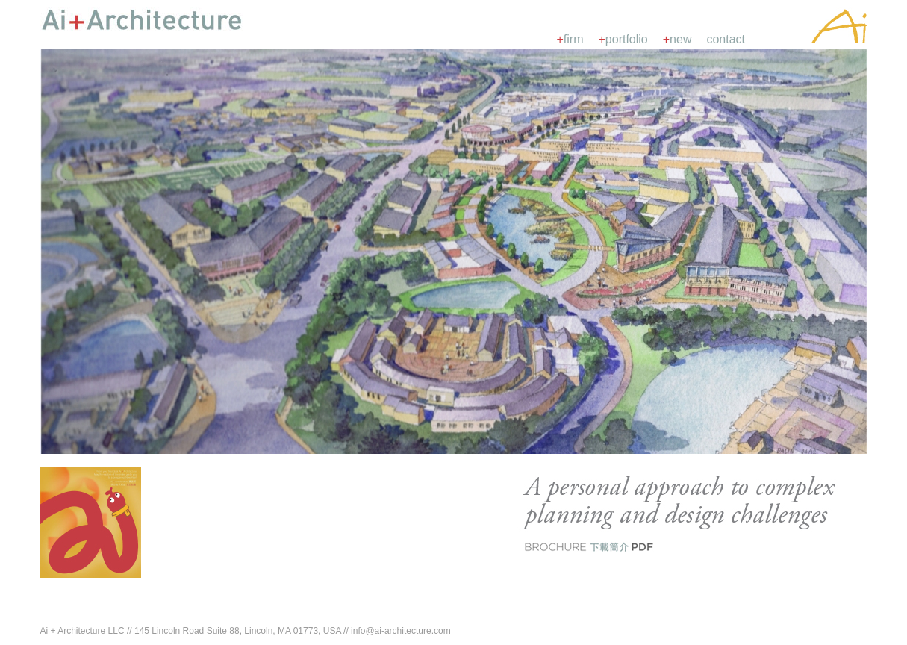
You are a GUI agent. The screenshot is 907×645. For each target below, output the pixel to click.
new (677, 39)
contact (725, 39)
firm (570, 39)
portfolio (623, 39)
